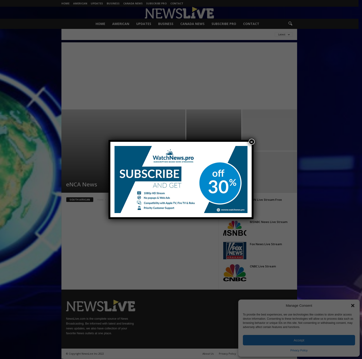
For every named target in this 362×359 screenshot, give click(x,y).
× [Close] (251, 142)
